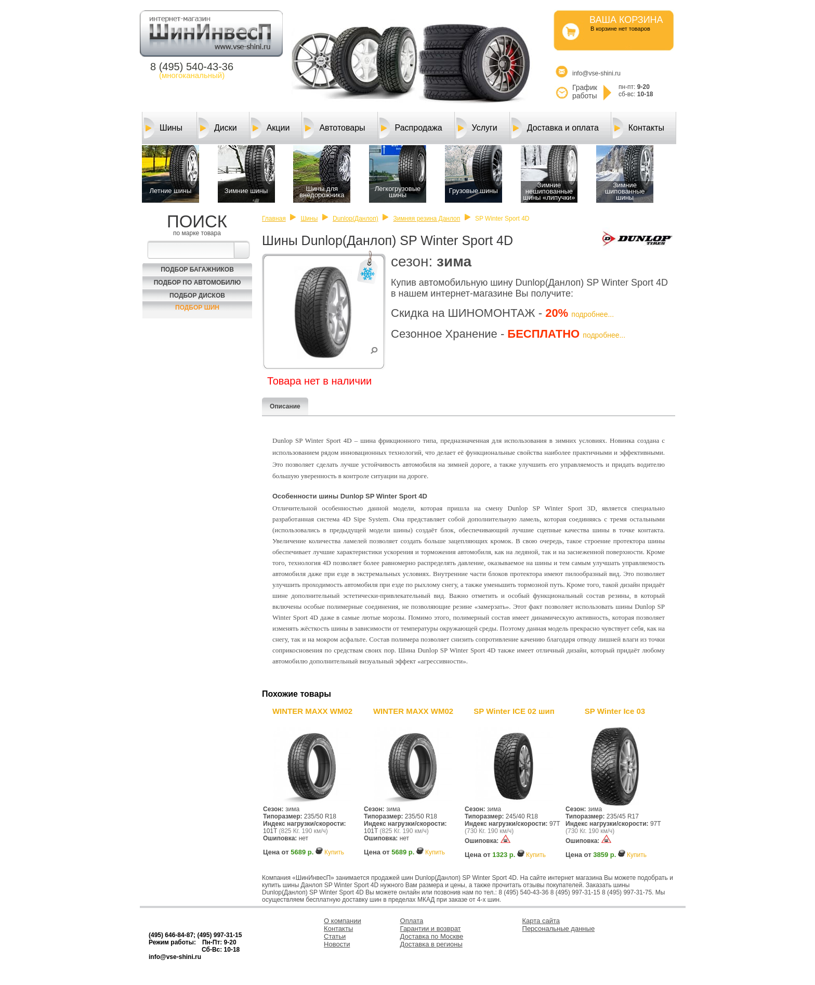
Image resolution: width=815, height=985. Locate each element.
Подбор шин (197, 307)
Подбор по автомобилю (197, 282)
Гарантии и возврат (430, 928)
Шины (163, 128)
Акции (270, 128)
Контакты (638, 128)
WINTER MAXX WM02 (312, 711)
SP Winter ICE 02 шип (514, 711)
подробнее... (592, 314)
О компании (342, 921)
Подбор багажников (197, 269)
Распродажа (410, 128)
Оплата (412, 921)
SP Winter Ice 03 (615, 711)
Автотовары (334, 128)
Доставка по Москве (432, 936)
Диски (218, 128)
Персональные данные (558, 928)
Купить (334, 852)
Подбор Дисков (197, 295)
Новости (337, 944)
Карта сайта (541, 921)
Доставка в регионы (431, 944)
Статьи (335, 936)
